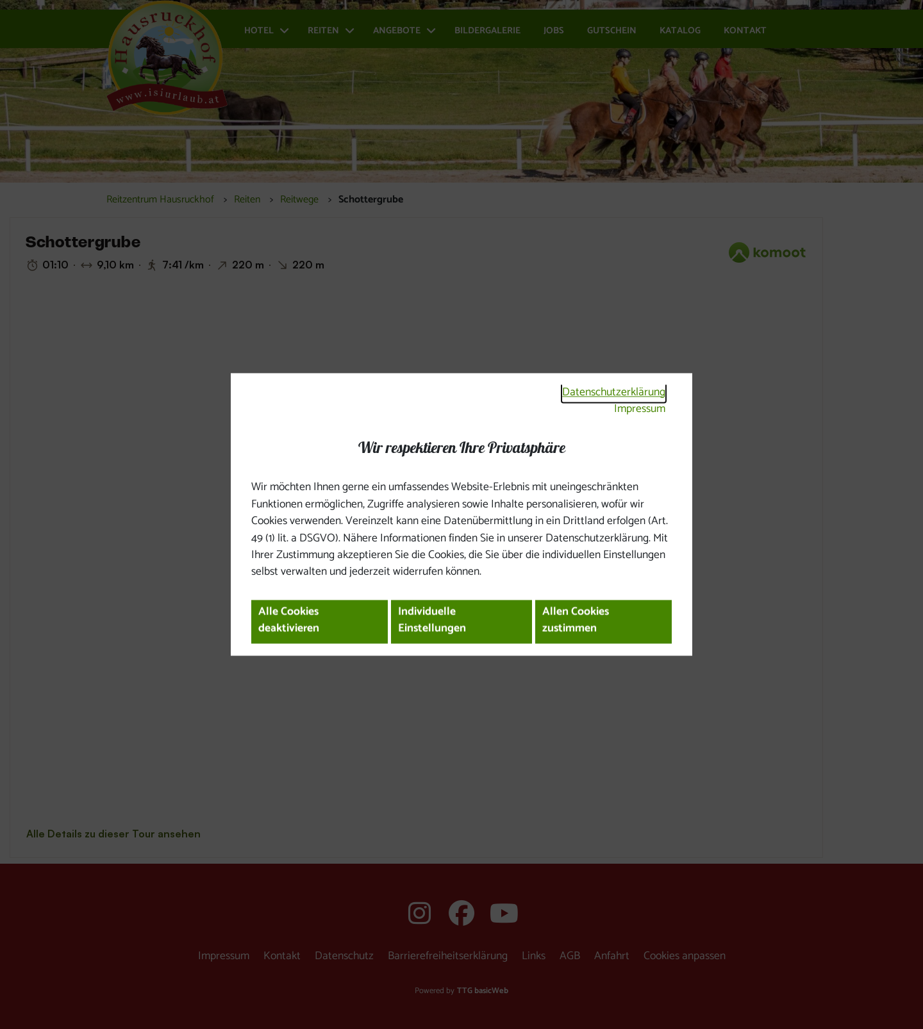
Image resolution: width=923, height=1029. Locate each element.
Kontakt (745, 31)
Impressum (639, 409)
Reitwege (299, 199)
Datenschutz (344, 956)
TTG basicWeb (482, 991)
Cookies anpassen (685, 956)
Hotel (259, 31)
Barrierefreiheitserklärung (448, 956)
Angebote (396, 31)
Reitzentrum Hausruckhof (160, 199)
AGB (570, 956)
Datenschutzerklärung (613, 392)
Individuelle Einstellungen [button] (432, 620)
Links (533, 956)
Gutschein (611, 31)
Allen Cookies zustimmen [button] (575, 620)
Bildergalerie (487, 31)
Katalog (680, 31)
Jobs (554, 31)
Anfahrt (611, 956)
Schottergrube (370, 199)
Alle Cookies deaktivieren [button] (288, 620)
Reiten (323, 31)
